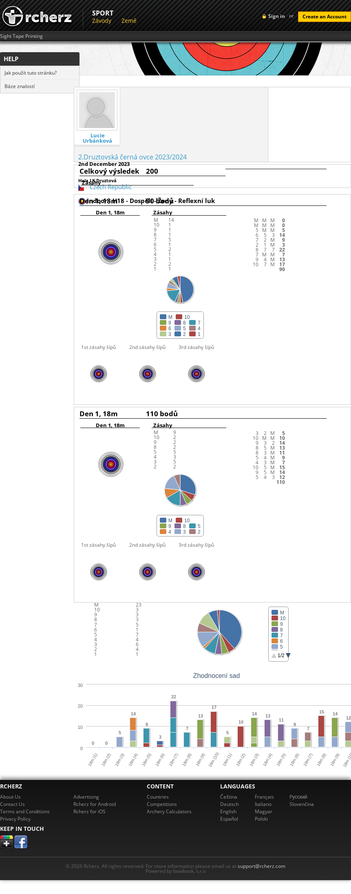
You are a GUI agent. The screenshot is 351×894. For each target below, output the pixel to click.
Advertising (86, 796)
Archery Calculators (169, 811)
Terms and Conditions (25, 811)
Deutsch (229, 804)
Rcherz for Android (94, 804)
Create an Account (324, 16)
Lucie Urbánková (97, 138)
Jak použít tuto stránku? (30, 72)
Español (229, 818)
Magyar (263, 811)
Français (264, 796)
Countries (158, 796)
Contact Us (12, 804)
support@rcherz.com (261, 866)
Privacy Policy (15, 818)
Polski (261, 818)
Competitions (162, 804)
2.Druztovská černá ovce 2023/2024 (132, 156)
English (228, 811)
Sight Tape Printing (21, 36)
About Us (10, 796)
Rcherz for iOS (89, 811)
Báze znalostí (19, 86)
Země (129, 20)
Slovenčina (301, 804)
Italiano (263, 804)
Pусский (298, 796)
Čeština (228, 796)
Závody (101, 20)
